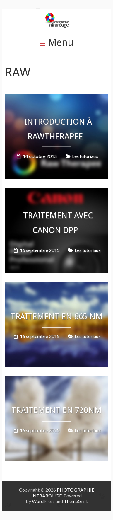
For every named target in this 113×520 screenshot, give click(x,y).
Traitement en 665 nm (57, 316)
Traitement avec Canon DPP (58, 222)
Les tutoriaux (85, 156)
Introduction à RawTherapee (58, 129)
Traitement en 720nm (56, 410)
